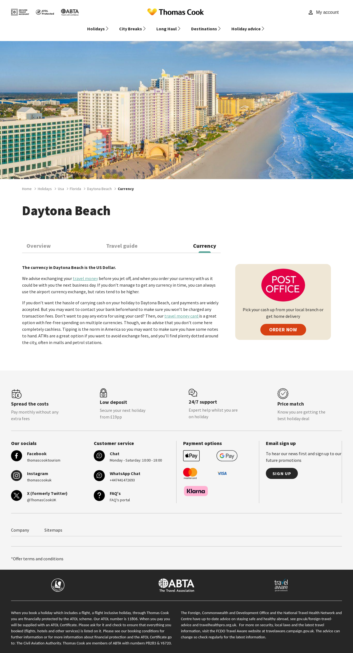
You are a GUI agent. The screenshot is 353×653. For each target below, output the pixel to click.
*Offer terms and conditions (37, 552)
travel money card (181, 309)
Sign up (281, 467)
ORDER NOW (283, 323)
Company (20, 523)
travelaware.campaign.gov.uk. (290, 624)
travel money (85, 271)
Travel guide (122, 239)
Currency (204, 239)
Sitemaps (53, 523)
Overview (38, 239)
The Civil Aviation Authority (39, 636)
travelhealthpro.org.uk (217, 618)
